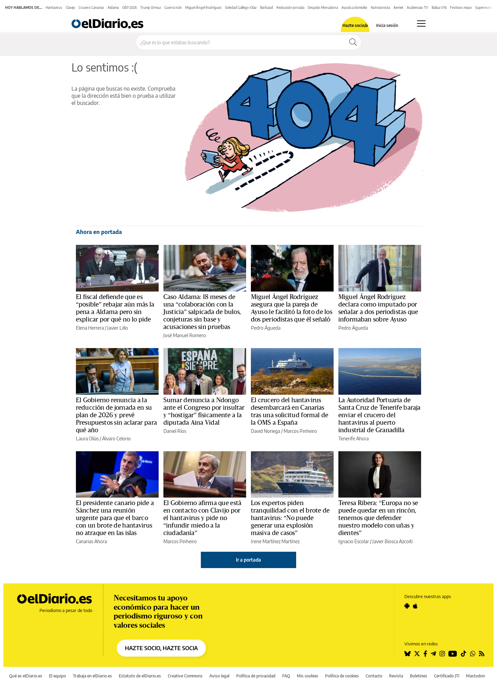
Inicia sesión (387, 25)
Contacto (374, 675)
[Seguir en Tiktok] (464, 653)
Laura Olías (87, 438)
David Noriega (265, 431)
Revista (396, 675)
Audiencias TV (417, 7)
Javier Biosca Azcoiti (392, 541)
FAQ (286, 675)
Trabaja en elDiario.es (92, 675)
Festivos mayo (461, 7)
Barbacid (266, 7)
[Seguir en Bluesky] (407, 653)
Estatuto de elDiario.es (140, 675)
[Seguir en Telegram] (433, 653)
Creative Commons (185, 675)
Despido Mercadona (323, 7)
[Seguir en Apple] (415, 606)
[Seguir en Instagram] (442, 653)
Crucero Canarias (91, 7)
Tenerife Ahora (353, 438)
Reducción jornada (290, 7)
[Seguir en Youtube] (452, 653)
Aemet (398, 7)
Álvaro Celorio (116, 438)
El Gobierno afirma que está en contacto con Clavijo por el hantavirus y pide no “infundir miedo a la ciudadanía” (202, 518)
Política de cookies (342, 675)
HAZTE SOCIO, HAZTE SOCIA (161, 648)
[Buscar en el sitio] (241, 42)
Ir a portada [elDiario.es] (248, 560)
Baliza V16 (439, 7)
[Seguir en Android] (407, 606)
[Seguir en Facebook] (425, 653)
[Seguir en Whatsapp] (473, 653)
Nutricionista (380, 7)
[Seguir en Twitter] (417, 653)
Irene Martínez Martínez (275, 541)
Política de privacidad (255, 675)
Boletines (418, 675)
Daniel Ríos (174, 431)
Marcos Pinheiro (300, 431)
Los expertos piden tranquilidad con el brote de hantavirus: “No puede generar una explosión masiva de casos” (290, 518)
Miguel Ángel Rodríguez (203, 7)
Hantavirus (54, 7)
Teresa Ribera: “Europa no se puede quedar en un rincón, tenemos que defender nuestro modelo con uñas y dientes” (378, 518)
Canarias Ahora (91, 541)
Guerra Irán (173, 7)
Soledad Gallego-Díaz (241, 7)
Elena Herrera (90, 328)
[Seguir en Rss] (481, 653)
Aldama (113, 7)
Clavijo (70, 7)
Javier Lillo (117, 328)
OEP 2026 (129, 7)
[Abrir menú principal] (421, 23)
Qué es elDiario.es (25, 675)
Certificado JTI (446, 675)
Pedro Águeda (265, 328)
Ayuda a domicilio (354, 7)
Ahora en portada (99, 232)
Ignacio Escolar (353, 541)
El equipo (57, 675)
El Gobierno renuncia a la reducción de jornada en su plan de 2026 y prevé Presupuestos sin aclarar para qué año (116, 415)
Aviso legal (219, 675)
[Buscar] (353, 42)
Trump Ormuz (150, 7)
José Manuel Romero (184, 335)
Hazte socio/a (355, 25)
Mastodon (475, 675)
